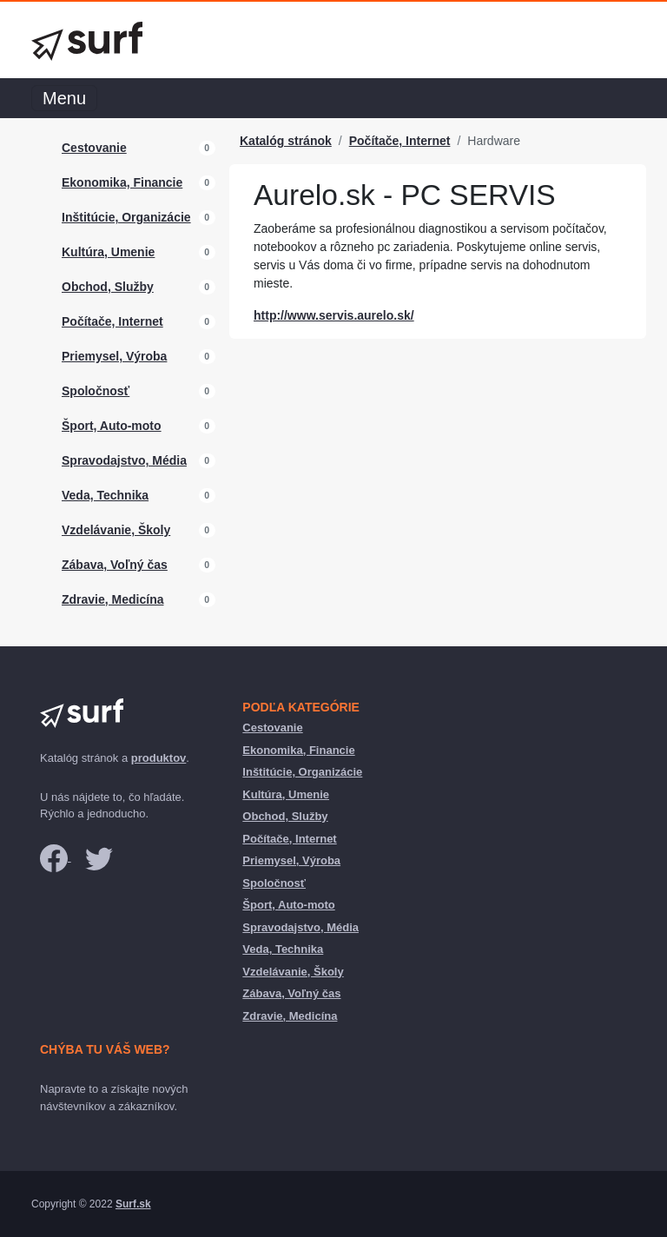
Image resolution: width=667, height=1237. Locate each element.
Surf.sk (133, 1204)
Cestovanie (94, 148)
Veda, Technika (105, 495)
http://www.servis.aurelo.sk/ (334, 315)
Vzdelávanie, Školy (116, 530)
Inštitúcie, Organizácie (126, 217)
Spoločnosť (95, 391)
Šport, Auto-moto (112, 426)
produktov (159, 757)
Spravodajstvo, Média (124, 460)
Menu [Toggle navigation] (64, 98)
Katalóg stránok (286, 141)
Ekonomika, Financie (122, 182)
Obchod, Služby (108, 287)
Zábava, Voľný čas (115, 565)
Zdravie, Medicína (112, 599)
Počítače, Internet (112, 321)
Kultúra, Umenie (108, 252)
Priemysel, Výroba (114, 356)
